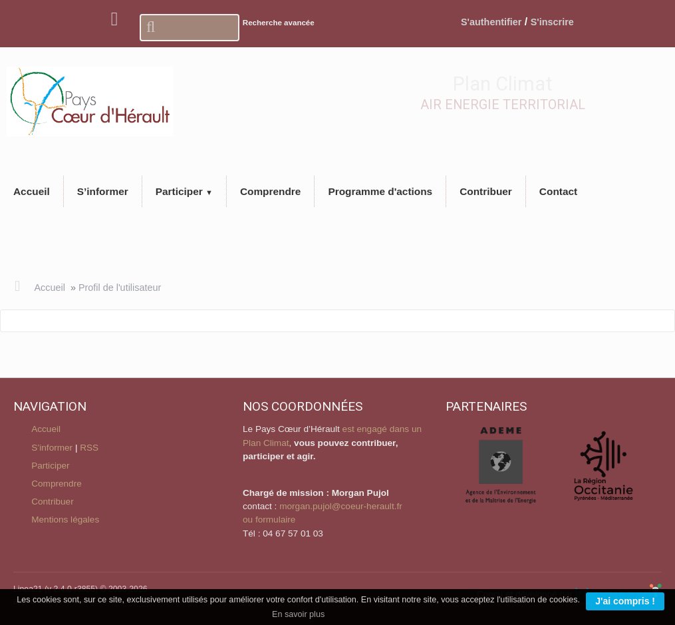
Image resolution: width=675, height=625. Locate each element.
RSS (89, 448)
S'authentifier (491, 22)
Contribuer (52, 502)
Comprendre (56, 484)
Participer (50, 466)
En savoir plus (298, 614)
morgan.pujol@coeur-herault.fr (340, 506)
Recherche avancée (279, 23)
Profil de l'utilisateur (119, 287)
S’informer (51, 448)
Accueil (49, 287)
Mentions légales (65, 519)
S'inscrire (552, 22)
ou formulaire (269, 519)
